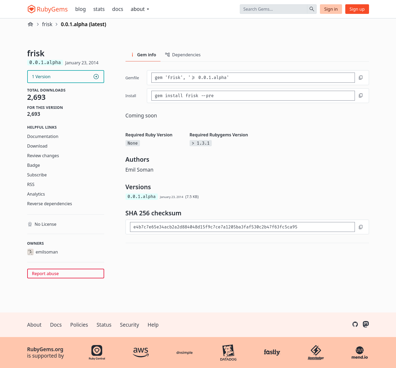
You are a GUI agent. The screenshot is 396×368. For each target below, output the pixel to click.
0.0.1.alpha (142, 196)
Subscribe (37, 175)
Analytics (36, 194)
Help (153, 324)
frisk (47, 24)
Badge (33, 165)
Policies (79, 324)
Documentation (42, 136)
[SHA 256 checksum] (242, 227)
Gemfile (132, 77)
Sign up (357, 9)
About (34, 324)
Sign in (331, 9)
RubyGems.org (45, 349)
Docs (117, 9)
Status (104, 324)
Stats (99, 9)
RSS (31, 184)
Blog (80, 9)
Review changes (43, 156)
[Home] (30, 24)
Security (129, 324)
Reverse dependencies (49, 204)
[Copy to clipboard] (360, 77)
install (131, 95)
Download (37, 146)
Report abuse (45, 273)
